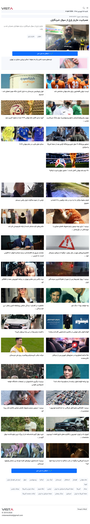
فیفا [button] (85, 484)
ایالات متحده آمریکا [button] (29, 494)
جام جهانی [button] (83, 480)
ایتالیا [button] (41, 480)
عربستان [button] (58, 480)
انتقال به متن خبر (45, 53)
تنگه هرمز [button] (41, 489)
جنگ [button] (85, 489)
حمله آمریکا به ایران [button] (80, 494)
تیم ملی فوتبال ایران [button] (13, 480)
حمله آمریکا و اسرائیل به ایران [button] (63, 489)
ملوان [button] (39, 36)
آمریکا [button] (78, 489)
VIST (7, 8)
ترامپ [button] (49, 489)
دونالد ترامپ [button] (15, 489)
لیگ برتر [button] (49, 480)
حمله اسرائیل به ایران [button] (45, 494)
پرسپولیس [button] (33, 480)
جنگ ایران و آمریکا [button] (28, 489)
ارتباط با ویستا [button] (82, 509)
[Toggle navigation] (87, 8)
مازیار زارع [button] (31, 36)
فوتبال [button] (75, 480)
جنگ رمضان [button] (59, 494)
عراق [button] (25, 480)
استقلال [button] (67, 480)
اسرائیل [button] (68, 494)
